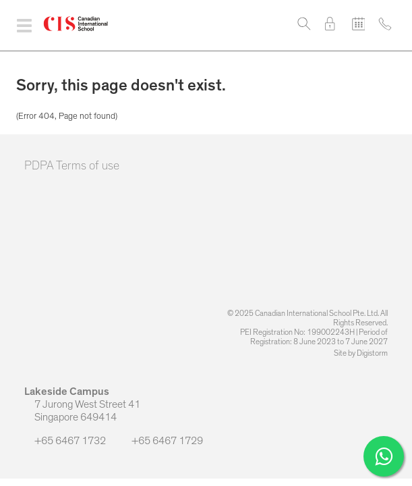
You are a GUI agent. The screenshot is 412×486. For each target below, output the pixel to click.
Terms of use (87, 166)
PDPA (39, 166)
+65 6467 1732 (66, 440)
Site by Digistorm (361, 353)
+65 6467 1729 (162, 440)
